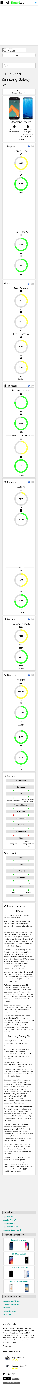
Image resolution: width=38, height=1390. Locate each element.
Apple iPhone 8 (8, 1223)
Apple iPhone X (8, 1217)
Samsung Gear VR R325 (11, 1301)
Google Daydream (10, 1311)
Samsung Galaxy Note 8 (12, 1230)
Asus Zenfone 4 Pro (10, 1220)
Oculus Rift (7, 1314)
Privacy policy (8, 1346)
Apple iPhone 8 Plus (10, 1227)
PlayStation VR (8, 1308)
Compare (19, 55)
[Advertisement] (19, 25)
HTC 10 (19, 90)
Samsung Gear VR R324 (11, 1304)
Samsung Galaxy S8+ (19, 93)
